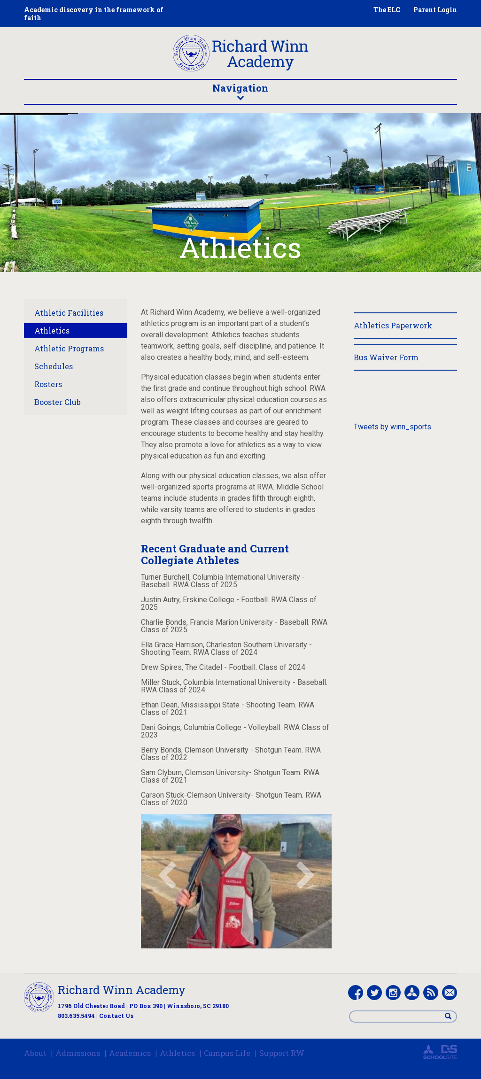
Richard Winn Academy (122, 989)
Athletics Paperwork (393, 325)
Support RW (281, 1053)
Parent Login (435, 9)
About (35, 1053)
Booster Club (57, 402)
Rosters (48, 384)
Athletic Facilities (68, 313)
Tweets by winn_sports (392, 426)
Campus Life (227, 1053)
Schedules (53, 366)
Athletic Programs (69, 348)
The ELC (386, 9)
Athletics (52, 330)
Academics (130, 1053)
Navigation (240, 91)
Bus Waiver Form (386, 357)
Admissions (77, 1053)
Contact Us (116, 1015)
